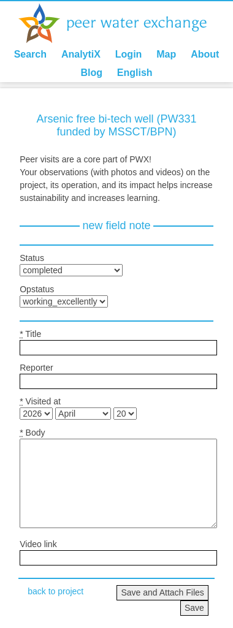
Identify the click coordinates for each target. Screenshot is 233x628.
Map (166, 54)
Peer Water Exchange (122, 23)
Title (30, 334)
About (205, 54)
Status (32, 258)
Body (32, 432)
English (135, 72)
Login (128, 54)
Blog (91, 72)
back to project (55, 591)
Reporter (36, 368)
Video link (38, 544)
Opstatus (37, 289)
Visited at (40, 401)
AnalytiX (81, 54)
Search (30, 54)
